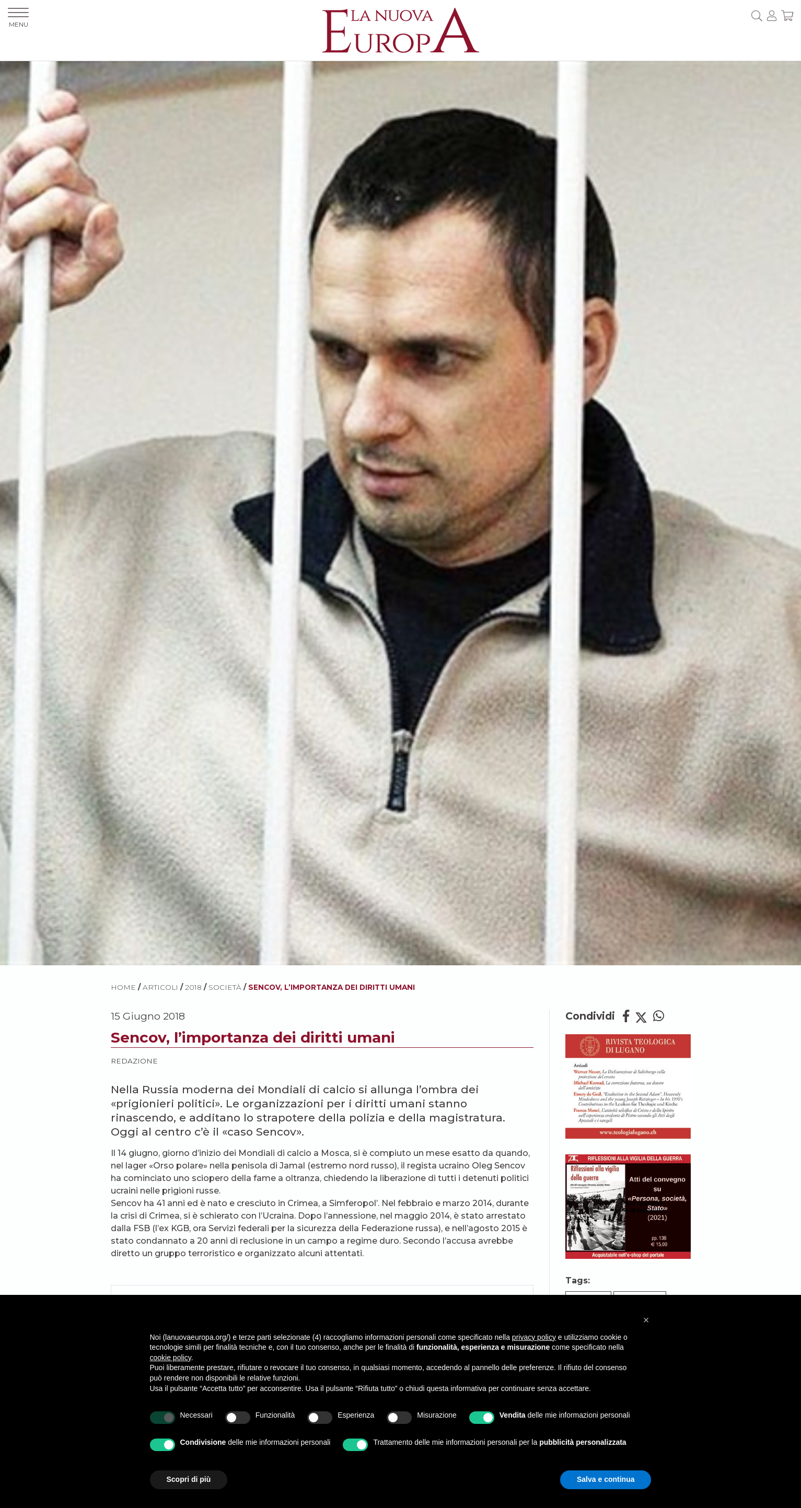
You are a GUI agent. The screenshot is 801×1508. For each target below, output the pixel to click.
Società (224, 987)
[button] (646, 1320)
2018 (193, 987)
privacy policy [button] (534, 1337)
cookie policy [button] (170, 1357)
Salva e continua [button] (605, 1479)
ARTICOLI (160, 987)
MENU (18, 18)
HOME (123, 987)
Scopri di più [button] (189, 1479)
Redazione (134, 1061)
